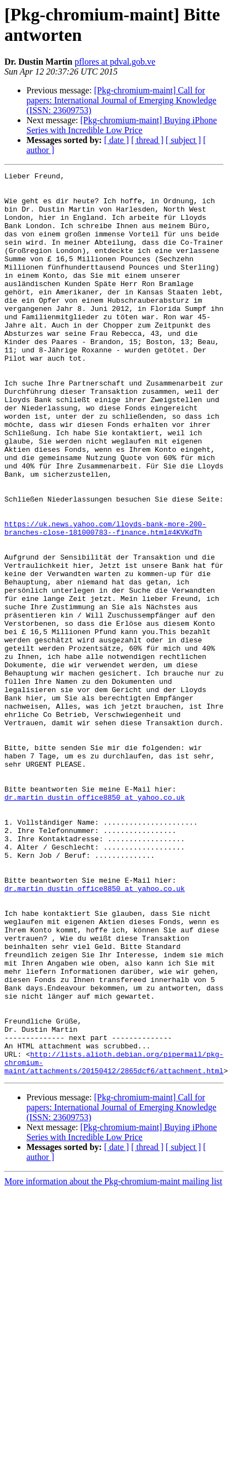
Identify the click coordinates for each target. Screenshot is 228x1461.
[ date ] (116, 140)
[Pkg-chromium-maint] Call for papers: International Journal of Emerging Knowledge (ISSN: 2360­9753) (121, 100)
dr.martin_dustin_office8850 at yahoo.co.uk (94, 923)
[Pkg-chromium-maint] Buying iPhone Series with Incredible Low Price (121, 125)
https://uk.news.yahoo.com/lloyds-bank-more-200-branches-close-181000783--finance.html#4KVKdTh (105, 600)
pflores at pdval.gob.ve (114, 61)
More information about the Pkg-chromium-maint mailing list (113, 1362)
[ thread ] (147, 140)
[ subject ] (183, 140)
